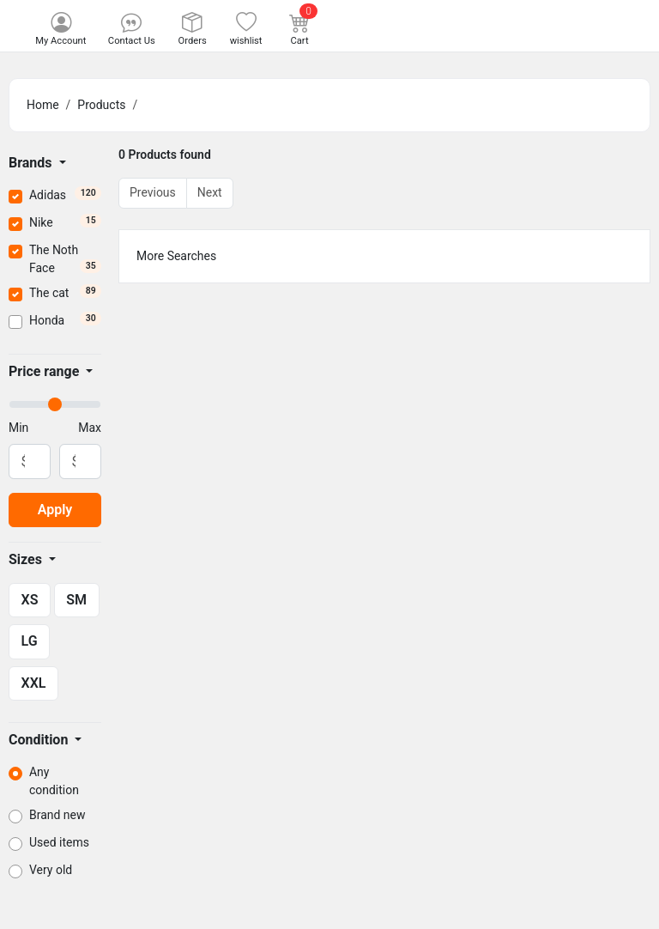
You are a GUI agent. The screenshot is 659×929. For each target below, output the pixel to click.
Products (101, 105)
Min (18, 427)
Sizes (27, 559)
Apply (55, 509)
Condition (40, 740)
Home (43, 105)
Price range (45, 371)
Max (89, 427)
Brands (32, 163)
